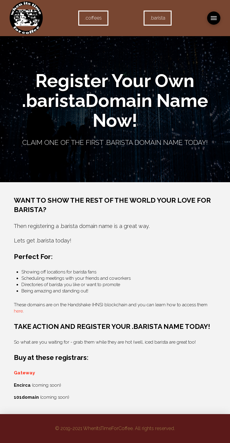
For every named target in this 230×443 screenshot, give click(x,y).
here (18, 311)
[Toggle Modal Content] (213, 18)
